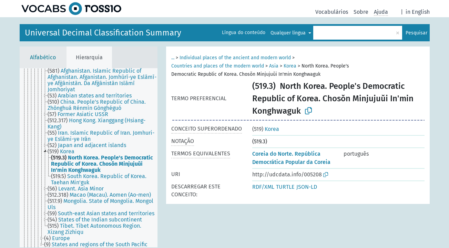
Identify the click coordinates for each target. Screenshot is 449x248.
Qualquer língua (289, 33)
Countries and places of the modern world (217, 66)
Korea (290, 66)
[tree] (88, 157)
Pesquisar (416, 33)
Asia (273, 66)
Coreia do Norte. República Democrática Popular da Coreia (291, 158)
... (172, 58)
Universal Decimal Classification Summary (103, 33)
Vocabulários (331, 12)
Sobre (361, 12)
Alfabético (43, 57)
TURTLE (285, 187)
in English (418, 12)
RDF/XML (263, 187)
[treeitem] (105, 80)
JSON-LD (306, 187)
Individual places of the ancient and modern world (235, 58)
